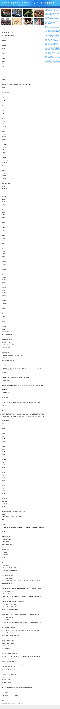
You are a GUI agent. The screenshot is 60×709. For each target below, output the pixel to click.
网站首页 (3, 7)
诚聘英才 (39, 7)
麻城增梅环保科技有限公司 (49, 14)
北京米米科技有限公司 (48, 56)
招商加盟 (33, 7)
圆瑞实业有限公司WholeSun (49, 23)
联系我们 (45, 7)
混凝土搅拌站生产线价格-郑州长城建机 (51, 44)
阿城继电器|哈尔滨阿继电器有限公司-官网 (51, 22)
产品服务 (21, 7)
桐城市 (46, 26)
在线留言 (57, 7)
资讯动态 (51, 7)
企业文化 (15, 7)
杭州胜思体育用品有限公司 (49, 39)
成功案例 (27, 7)
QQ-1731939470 (47, 17)
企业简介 (9, 7)
